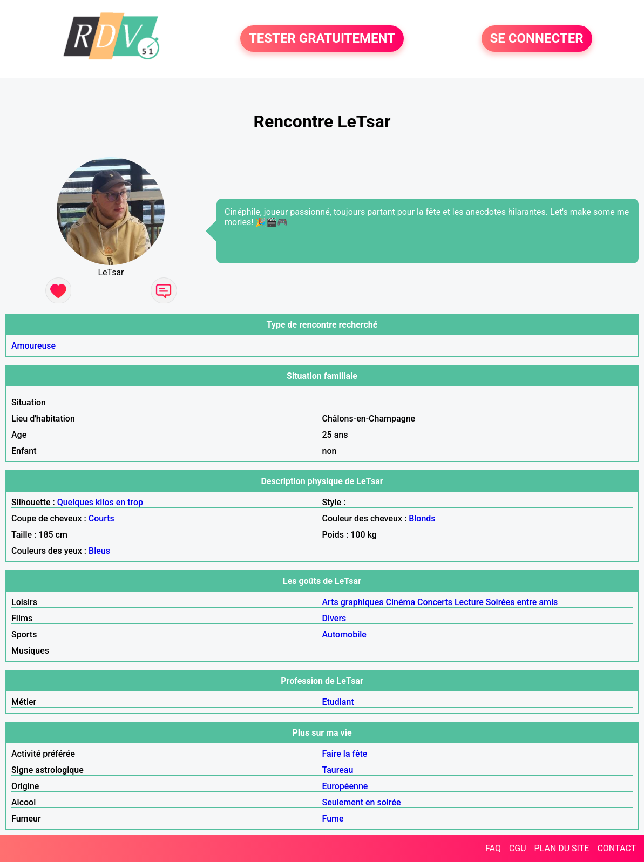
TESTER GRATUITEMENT (322, 38)
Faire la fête (345, 754)
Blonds (422, 518)
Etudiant (338, 702)
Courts (101, 518)
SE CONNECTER (537, 38)
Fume (333, 818)
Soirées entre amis (522, 602)
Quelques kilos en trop (100, 502)
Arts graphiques (353, 602)
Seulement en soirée (361, 802)
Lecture (469, 602)
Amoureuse (33, 346)
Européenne (345, 786)
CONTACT (616, 848)
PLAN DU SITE (561, 848)
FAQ (493, 848)
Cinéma (400, 602)
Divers (334, 618)
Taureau (338, 770)
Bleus (99, 551)
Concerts (434, 602)
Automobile (344, 634)
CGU (517, 848)
